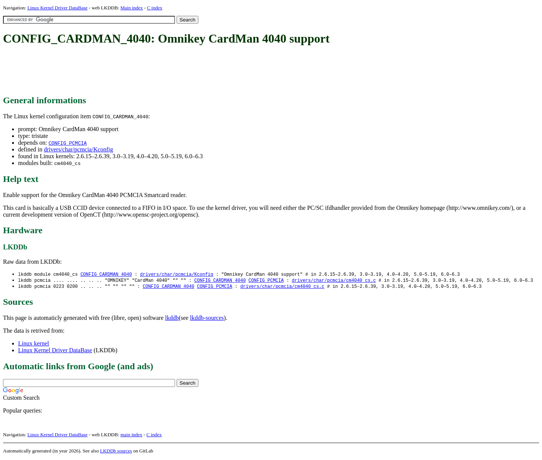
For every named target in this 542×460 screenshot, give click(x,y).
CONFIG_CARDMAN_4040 (106, 274)
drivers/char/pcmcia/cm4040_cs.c (334, 281)
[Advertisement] (140, 71)
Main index (131, 8)
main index (131, 436)
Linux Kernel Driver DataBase (57, 8)
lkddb (172, 319)
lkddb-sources (207, 319)
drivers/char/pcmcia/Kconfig (78, 149)
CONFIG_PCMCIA (68, 142)
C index (154, 8)
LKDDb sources (116, 452)
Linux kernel (33, 344)
